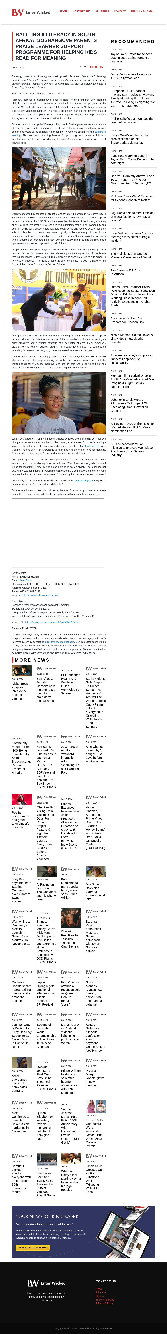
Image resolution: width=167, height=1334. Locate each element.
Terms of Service (105, 1299)
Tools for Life (92, 446)
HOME (63, 11)
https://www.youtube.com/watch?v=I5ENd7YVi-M (52, 622)
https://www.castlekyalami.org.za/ (40, 595)
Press (99, 1288)
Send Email (25, 580)
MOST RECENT (81, 11)
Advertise (101, 1292)
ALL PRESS (102, 11)
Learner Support (84, 480)
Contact (100, 1296)
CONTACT (120, 11)
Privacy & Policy (105, 1303)
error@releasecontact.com (59, 642)
